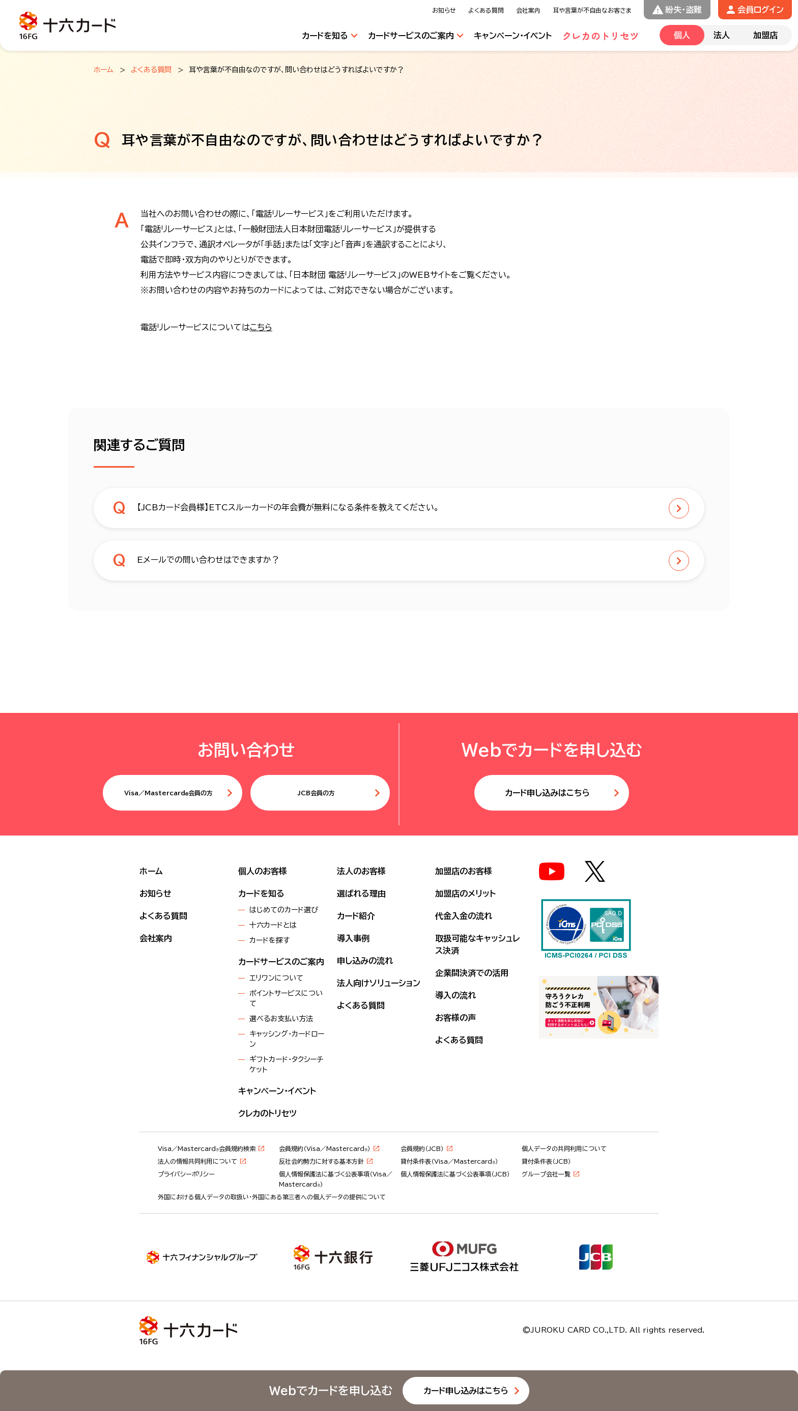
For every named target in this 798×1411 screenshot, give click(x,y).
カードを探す (269, 940)
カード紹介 (356, 916)
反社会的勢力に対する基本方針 (321, 1161)
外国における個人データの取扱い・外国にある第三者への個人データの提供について (272, 1197)
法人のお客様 (361, 871)
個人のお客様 (262, 871)
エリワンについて (276, 978)
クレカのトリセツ (267, 1113)
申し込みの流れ (365, 961)
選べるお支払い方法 (281, 1018)
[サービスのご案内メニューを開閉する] (416, 35)
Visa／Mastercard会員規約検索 (206, 1148)
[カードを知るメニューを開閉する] (330, 35)
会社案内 (155, 938)
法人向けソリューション (378, 983)
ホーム (103, 69)
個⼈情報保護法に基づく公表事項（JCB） (455, 1174)
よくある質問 (151, 69)
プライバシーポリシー (186, 1174)
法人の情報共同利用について (197, 1161)
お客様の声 (455, 1018)
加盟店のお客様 (463, 871)
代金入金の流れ (463, 916)
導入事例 (353, 938)
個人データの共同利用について (564, 1148)
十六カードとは (273, 925)
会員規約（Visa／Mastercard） (324, 1148)
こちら (261, 327)
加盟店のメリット (465, 893)
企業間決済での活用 (471, 973)
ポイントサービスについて (286, 998)
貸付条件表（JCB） (546, 1161)
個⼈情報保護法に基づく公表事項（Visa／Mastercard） (335, 1179)
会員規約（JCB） (422, 1148)
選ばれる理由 (361, 893)
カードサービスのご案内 (281, 962)
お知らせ (155, 893)
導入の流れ (455, 995)
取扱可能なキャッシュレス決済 (477, 944)
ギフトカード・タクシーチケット (286, 1064)
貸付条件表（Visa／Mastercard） (449, 1161)
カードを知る (261, 893)
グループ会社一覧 (546, 1174)
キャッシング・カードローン (286, 1039)
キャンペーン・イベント (277, 1091)
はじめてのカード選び (283, 909)
